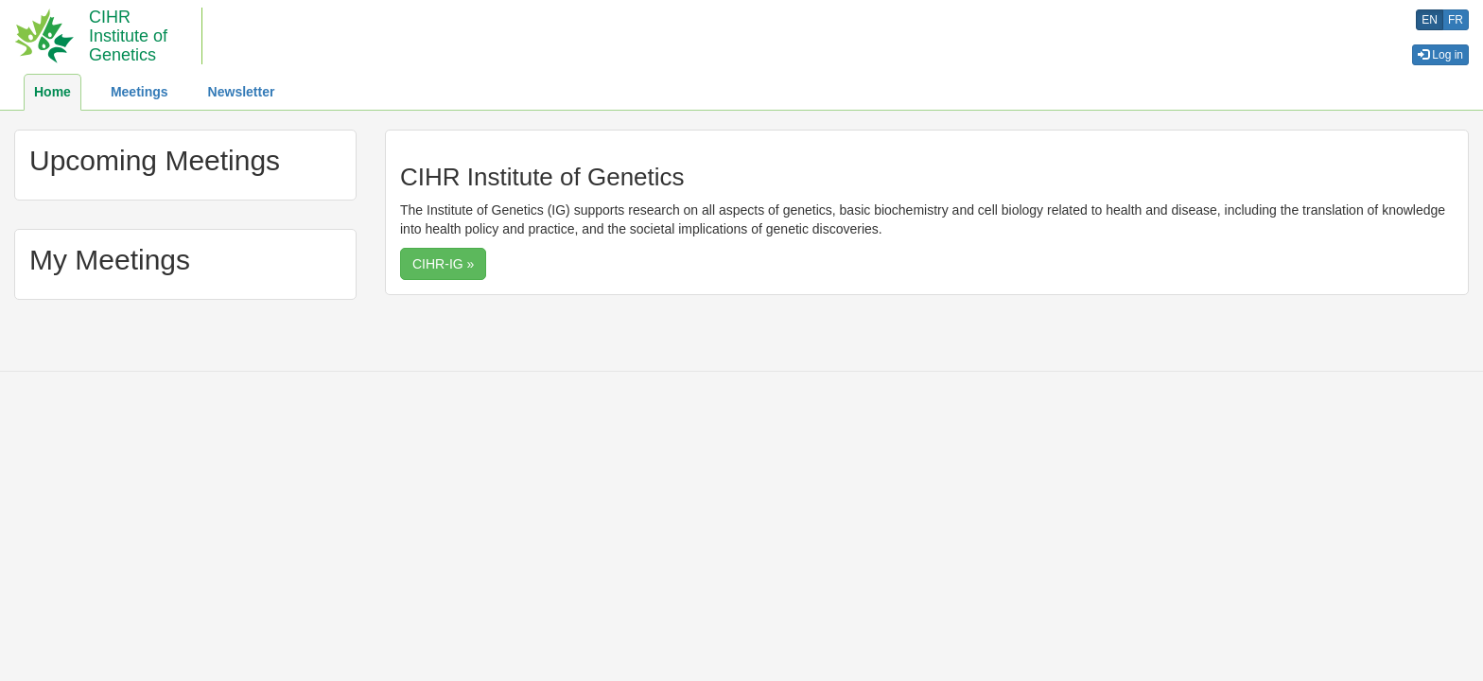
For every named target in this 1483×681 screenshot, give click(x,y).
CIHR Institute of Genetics (128, 36)
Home (52, 91)
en (1430, 19)
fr (1455, 19)
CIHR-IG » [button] (443, 263)
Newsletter (241, 91)
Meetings (139, 91)
